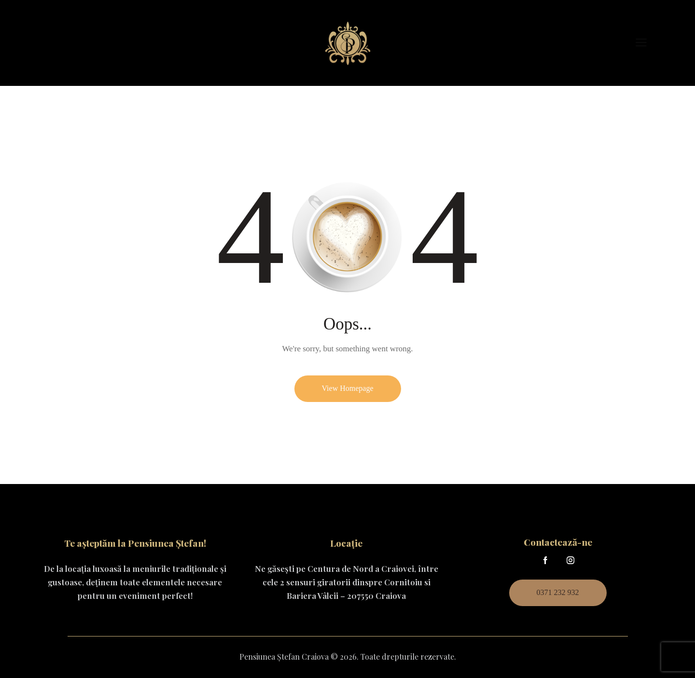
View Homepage (348, 388)
